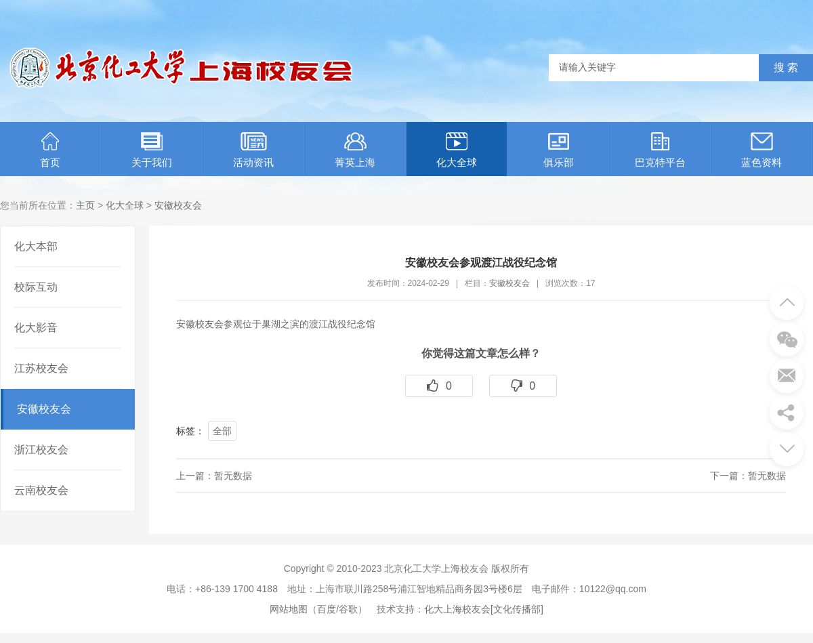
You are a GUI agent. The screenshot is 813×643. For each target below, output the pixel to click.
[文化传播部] (517, 609)
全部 (222, 431)
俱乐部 (558, 150)
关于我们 (151, 150)
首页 (50, 150)
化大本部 (36, 246)
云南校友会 (41, 490)
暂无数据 (233, 475)
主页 (85, 205)
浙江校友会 (41, 449)
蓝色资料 (761, 150)
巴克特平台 (660, 150)
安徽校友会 (178, 205)
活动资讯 (253, 150)
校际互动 (36, 287)
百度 (326, 609)
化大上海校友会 (457, 609)
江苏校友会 (41, 368)
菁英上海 (355, 150)
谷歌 (348, 609)
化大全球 (456, 150)
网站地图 (289, 609)
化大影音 (36, 327)
